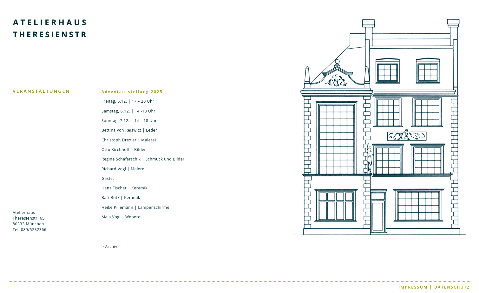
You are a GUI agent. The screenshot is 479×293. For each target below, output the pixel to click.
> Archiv (109, 246)
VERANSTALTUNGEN (41, 91)
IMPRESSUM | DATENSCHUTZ (434, 287)
